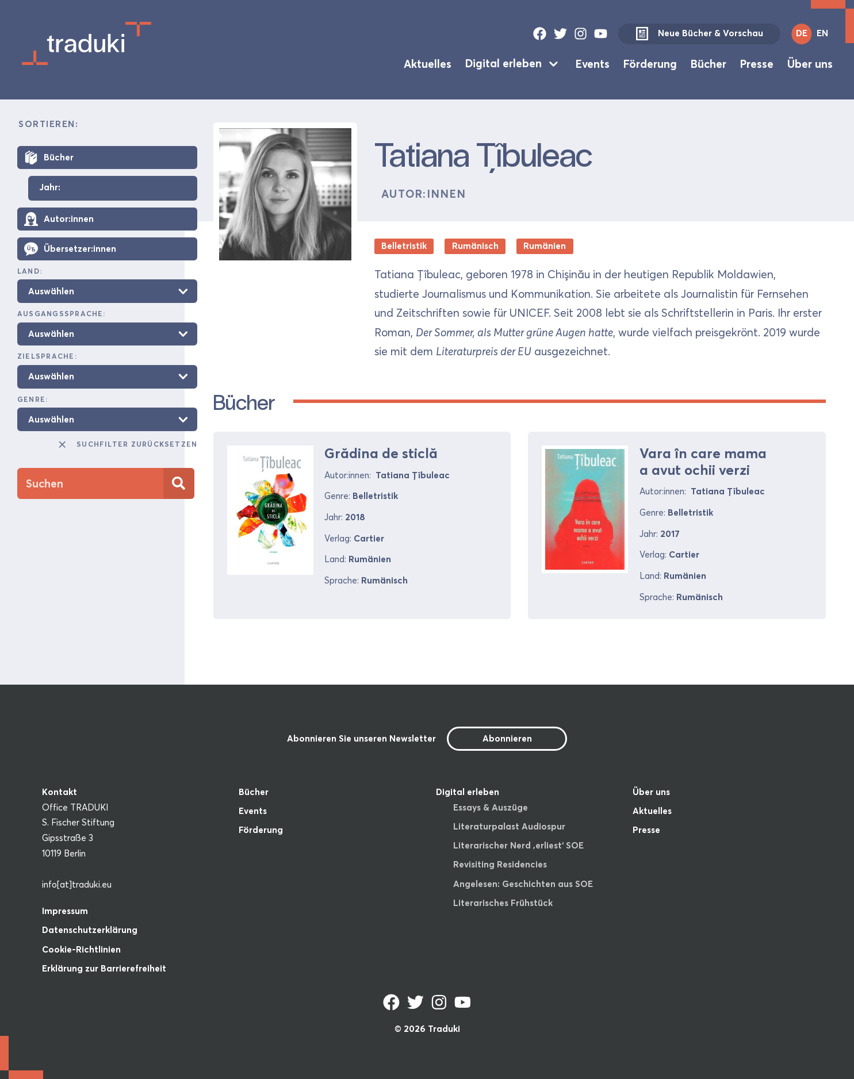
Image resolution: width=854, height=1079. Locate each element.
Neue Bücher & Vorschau (699, 34)
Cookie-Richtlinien (81, 949)
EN (822, 33)
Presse (756, 63)
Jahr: (49, 188)
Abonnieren (507, 738)
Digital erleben (503, 63)
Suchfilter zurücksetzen (127, 444)
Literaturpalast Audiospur (509, 826)
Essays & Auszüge (490, 807)
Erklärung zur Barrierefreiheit (104, 968)
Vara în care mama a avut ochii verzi (703, 461)
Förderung (650, 63)
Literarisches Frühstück (503, 902)
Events (593, 63)
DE (801, 33)
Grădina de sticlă (381, 453)
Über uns (810, 63)
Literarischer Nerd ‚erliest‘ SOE (518, 845)
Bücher (708, 63)
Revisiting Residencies (500, 864)
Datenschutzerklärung (89, 929)
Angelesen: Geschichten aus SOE (523, 883)
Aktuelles (427, 63)
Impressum (65, 910)
